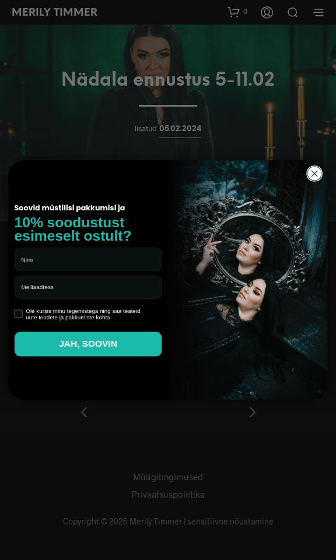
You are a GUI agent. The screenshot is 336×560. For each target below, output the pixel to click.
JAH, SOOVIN (88, 344)
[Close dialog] (314, 174)
